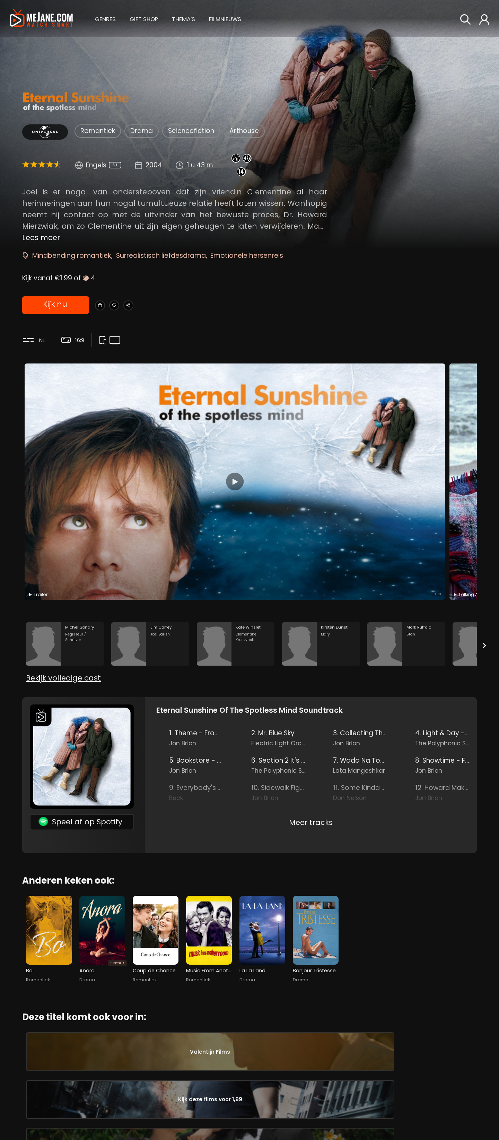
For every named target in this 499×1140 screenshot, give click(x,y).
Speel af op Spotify (80, 696)
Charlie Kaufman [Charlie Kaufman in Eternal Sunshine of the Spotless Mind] (359, 1110)
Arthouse (244, 130)
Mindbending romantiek (71, 255)
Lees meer (41, 237)
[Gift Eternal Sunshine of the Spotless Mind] (104, 305)
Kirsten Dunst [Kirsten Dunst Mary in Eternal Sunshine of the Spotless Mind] (95, 1113)
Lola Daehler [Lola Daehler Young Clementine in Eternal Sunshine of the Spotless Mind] (248, 1069)
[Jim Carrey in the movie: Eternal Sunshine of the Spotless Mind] (150, 503)
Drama (141, 130)
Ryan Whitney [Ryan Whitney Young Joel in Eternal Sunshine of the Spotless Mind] (248, 1045)
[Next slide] (484, 505)
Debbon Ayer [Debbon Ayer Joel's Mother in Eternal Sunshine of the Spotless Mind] (248, 1092)
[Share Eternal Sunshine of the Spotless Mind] (153, 305)
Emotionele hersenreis (246, 255)
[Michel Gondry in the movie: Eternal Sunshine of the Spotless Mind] (65, 503)
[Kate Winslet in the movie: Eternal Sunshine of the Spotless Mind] (236, 503)
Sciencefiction (191, 130)
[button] (105, 18)
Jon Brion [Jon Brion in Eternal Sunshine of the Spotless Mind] (344, 1062)
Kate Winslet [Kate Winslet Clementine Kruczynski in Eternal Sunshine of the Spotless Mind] (95, 1089)
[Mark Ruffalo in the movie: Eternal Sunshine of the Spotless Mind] (406, 503)
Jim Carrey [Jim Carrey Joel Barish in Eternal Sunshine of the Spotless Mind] (95, 1065)
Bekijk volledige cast (63, 553)
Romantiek (97, 130)
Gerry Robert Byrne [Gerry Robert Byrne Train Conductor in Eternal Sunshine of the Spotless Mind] (248, 1115)
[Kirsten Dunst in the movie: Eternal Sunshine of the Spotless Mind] (321, 503)
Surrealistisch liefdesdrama (161, 255)
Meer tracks (311, 697)
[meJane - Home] (41, 18)
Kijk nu (55, 305)
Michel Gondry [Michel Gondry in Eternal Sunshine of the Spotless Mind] (354, 1098)
